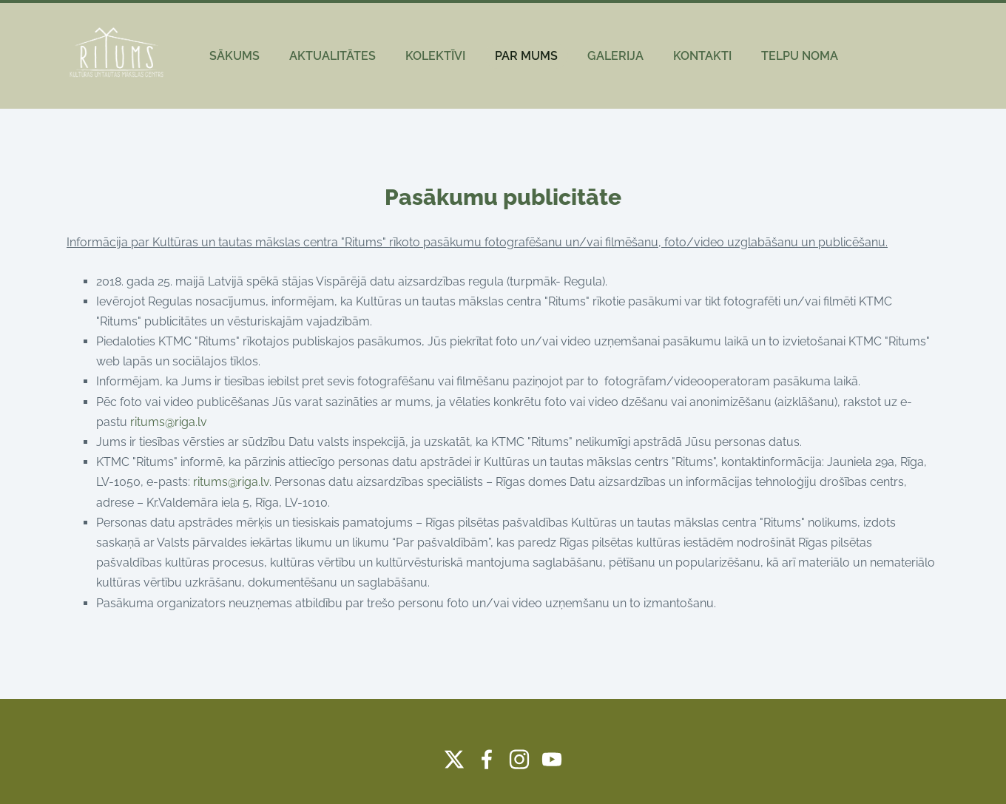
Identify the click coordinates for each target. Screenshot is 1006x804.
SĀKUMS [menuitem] (234, 56)
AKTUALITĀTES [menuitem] (332, 56)
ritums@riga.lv (168, 422)
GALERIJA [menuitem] (615, 56)
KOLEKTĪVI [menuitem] (435, 56)
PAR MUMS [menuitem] (526, 56)
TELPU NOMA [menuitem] (799, 56)
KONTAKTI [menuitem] (702, 56)
